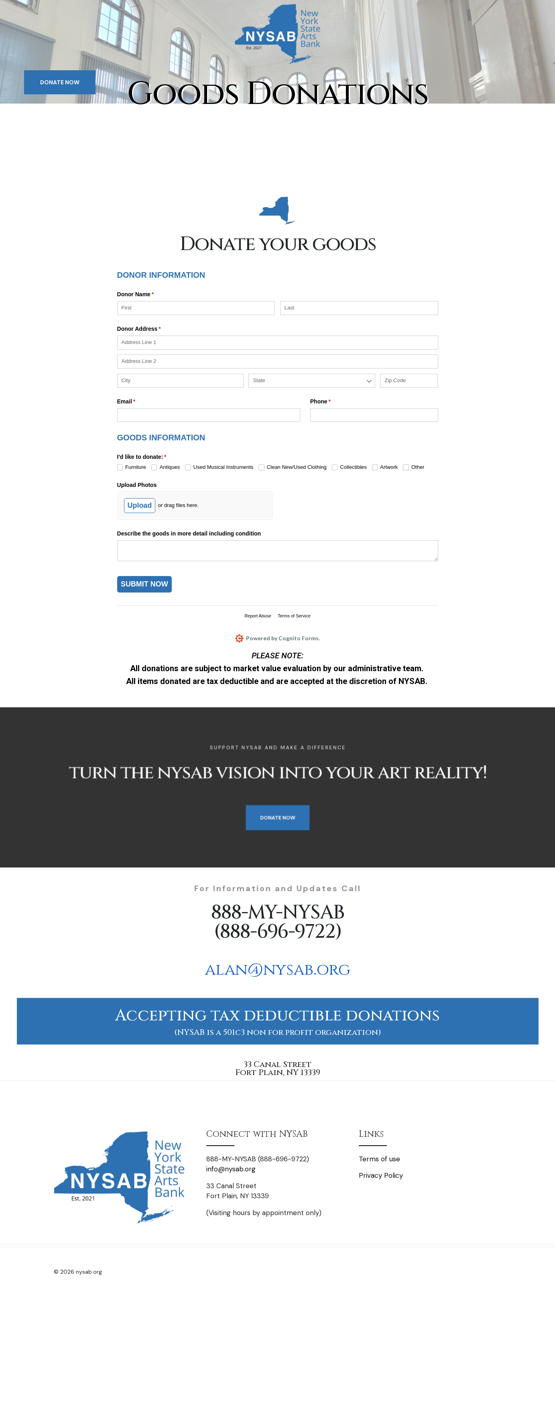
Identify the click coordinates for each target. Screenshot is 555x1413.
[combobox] (311, 381)
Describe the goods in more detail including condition (189, 533)
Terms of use (379, 1158)
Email (138, 402)
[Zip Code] (409, 381)
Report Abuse (257, 615)
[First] (196, 308)
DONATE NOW (59, 82)
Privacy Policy (381, 1175)
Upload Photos (137, 485)
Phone (332, 402)
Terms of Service (294, 615)
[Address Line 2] (277, 361)
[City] (180, 381)
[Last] (359, 308)
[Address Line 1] (277, 343)
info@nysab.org (231, 1169)
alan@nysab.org (277, 970)
